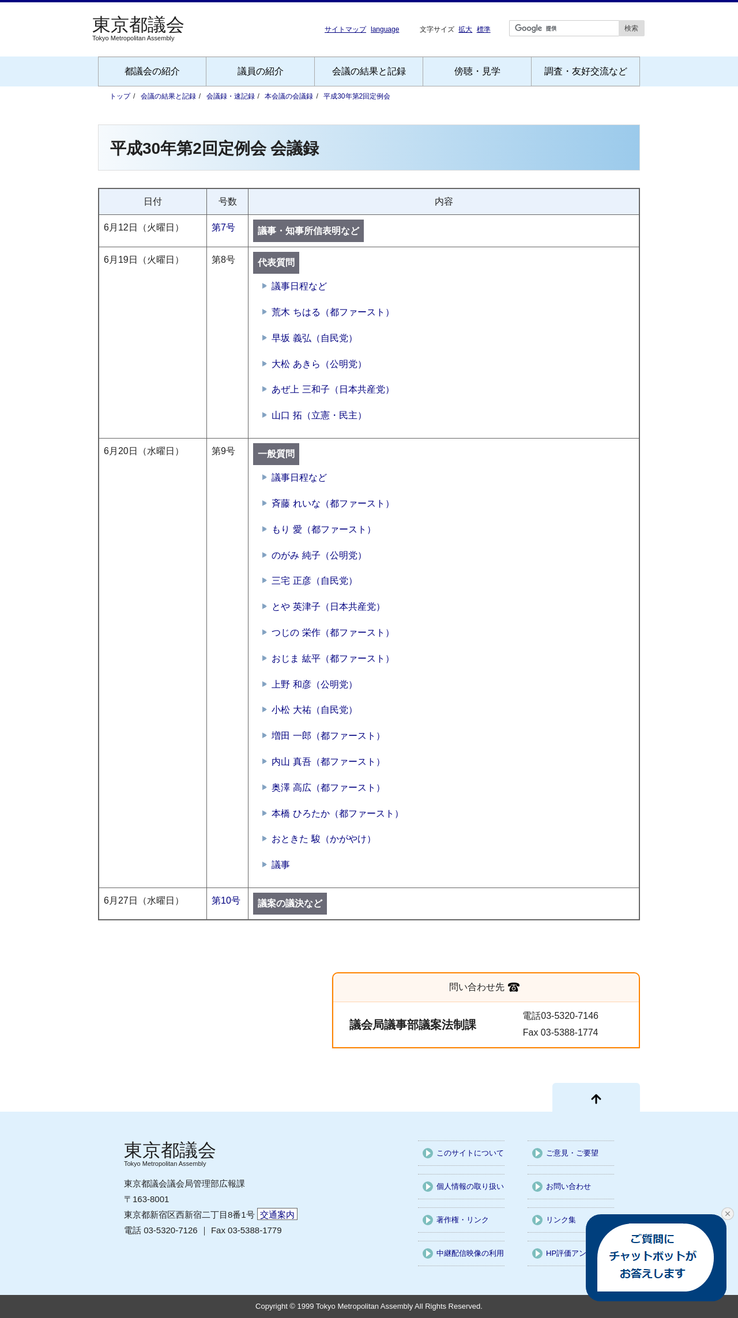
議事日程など (299, 286)
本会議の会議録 (289, 96)
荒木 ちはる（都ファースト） (333, 312)
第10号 (226, 900)
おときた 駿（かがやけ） (323, 839)
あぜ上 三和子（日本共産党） (333, 389)
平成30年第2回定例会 (356, 96)
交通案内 (277, 1214)
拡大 (465, 29)
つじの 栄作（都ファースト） (333, 632)
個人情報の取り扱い (470, 1186)
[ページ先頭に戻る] (596, 1097)
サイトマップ (345, 29)
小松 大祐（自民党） (314, 710)
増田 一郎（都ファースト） (328, 736)
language (385, 29)
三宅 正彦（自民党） (314, 581)
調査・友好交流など (585, 71)
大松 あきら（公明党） (319, 364)
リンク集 (561, 1219)
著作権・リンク (462, 1219)
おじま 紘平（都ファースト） (333, 658)
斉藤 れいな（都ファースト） (333, 503)
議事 (281, 865)
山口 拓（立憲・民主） (319, 415)
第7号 (223, 227)
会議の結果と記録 (369, 71)
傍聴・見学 (477, 71)
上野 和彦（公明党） (314, 684)
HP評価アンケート (577, 1253)
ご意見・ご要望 (572, 1153)
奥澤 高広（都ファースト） (328, 787)
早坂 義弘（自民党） (314, 338)
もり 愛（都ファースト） (323, 529)
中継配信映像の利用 (470, 1253)
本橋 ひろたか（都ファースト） (337, 813)
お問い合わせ (568, 1186)
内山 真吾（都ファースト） (328, 761)
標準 (484, 29)
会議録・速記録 (230, 96)
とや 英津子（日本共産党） (328, 606)
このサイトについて (470, 1153)
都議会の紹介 (152, 71)
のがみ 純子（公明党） (319, 555)
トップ (120, 96)
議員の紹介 (261, 71)
